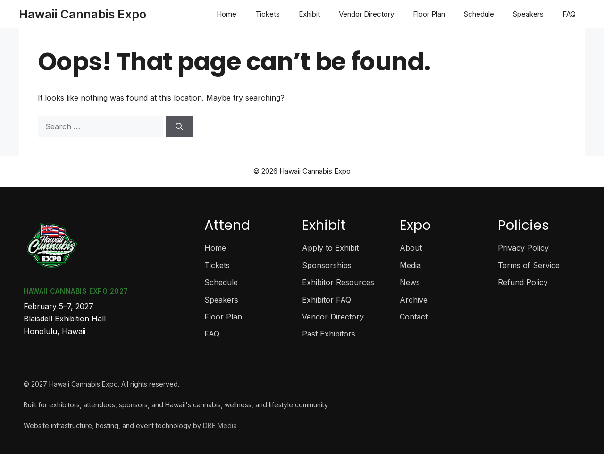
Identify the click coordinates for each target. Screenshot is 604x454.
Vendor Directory (366, 13)
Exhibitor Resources (338, 282)
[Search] (179, 126)
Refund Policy (523, 282)
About (411, 247)
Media (410, 265)
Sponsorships (327, 265)
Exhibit (309, 13)
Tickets (267, 13)
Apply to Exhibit (330, 247)
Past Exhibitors (328, 333)
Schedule (479, 13)
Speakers (528, 13)
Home (226, 13)
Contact (414, 316)
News (410, 282)
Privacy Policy (523, 247)
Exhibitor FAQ (326, 299)
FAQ (569, 13)
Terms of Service (529, 265)
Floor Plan (429, 13)
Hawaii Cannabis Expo (82, 14)
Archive (414, 299)
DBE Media (220, 425)
